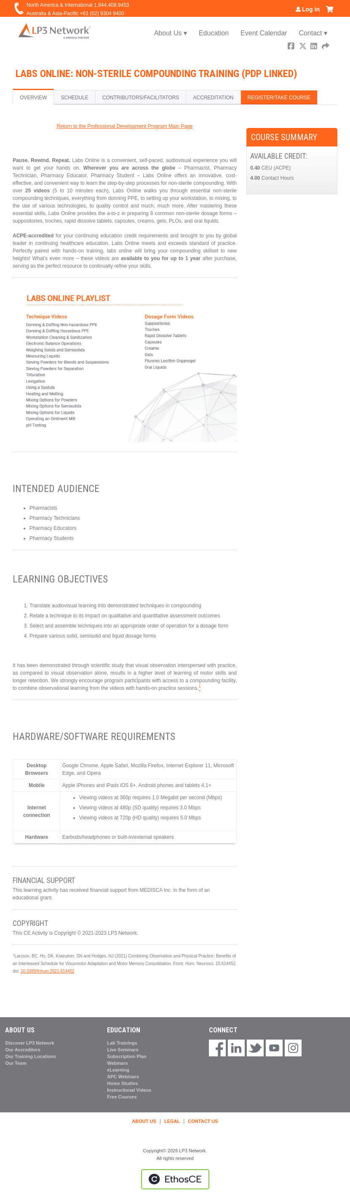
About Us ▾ (170, 33)
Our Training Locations (30, 1056)
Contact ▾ (313, 33)
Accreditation (213, 98)
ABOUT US (144, 1121)
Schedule (74, 98)
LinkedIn (314, 47)
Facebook (292, 47)
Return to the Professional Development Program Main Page (125, 126)
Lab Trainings (122, 1042)
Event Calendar (263, 33)
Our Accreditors (22, 1049)
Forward (326, 47)
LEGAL (172, 1121)
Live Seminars (123, 1049)
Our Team (16, 1063)
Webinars (117, 1063)
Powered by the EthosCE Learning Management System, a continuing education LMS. (175, 1179)
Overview (33, 98)
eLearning (118, 1069)
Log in (311, 9)
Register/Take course (279, 98)
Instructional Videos (129, 1090)
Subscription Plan (127, 1056)
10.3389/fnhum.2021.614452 (48, 971)
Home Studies (122, 1083)
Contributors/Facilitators (140, 98)
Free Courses (121, 1096)
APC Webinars (123, 1076)
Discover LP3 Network (29, 1042)
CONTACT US (203, 1121)
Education (214, 33)
